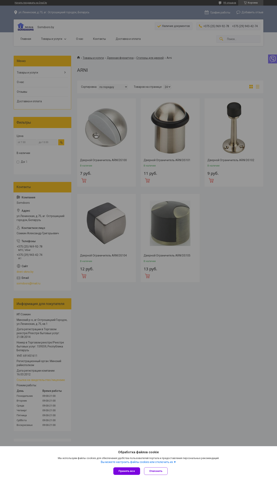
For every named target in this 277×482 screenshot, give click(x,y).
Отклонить (155, 471)
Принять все (126, 471)
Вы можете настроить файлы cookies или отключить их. (137, 462)
